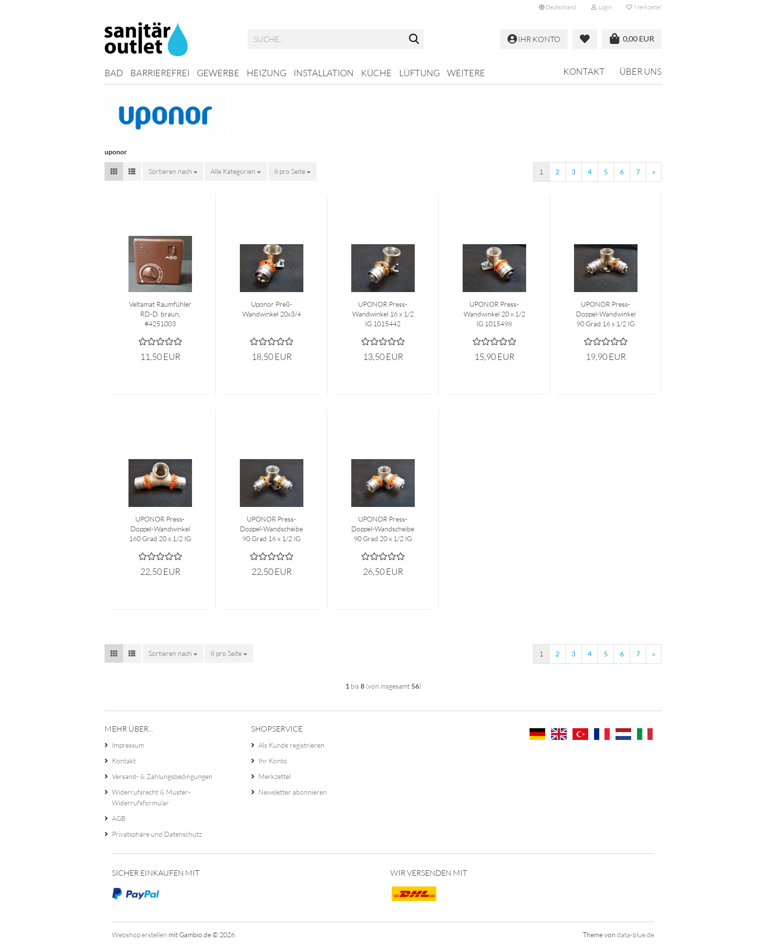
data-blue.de (635, 934)
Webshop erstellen (139, 934)
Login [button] (601, 7)
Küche (376, 72)
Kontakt (584, 71)
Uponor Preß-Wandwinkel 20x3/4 (271, 309)
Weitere (466, 72)
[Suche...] (414, 39)
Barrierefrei (160, 72)
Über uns (640, 71)
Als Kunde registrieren (291, 745)
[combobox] (173, 171)
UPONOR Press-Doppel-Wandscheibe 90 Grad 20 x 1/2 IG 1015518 (382, 529)
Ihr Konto (272, 761)
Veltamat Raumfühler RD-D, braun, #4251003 (160, 314)
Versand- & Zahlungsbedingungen (162, 776)
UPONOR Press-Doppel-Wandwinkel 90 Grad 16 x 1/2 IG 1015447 (606, 314)
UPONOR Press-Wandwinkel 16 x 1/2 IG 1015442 (383, 314)
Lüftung (419, 72)
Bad (114, 72)
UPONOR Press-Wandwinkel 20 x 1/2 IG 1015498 (494, 314)
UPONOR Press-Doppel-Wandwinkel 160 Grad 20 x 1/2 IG (160, 529)
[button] (558, 7)
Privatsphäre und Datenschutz (157, 834)
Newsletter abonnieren (292, 792)
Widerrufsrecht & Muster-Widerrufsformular (151, 797)
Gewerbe (218, 72)
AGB (119, 818)
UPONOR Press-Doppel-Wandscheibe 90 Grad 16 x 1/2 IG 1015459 (271, 529)
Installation (324, 72)
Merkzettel (643, 7)
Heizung (266, 72)
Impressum (128, 745)
